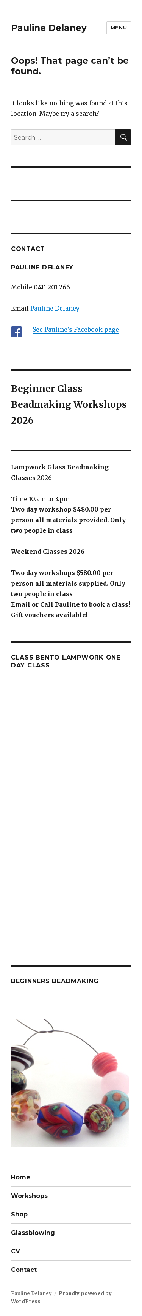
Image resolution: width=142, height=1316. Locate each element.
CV (15, 1251)
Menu (119, 28)
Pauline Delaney (49, 28)
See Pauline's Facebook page (76, 329)
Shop (19, 1214)
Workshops (29, 1195)
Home (20, 1177)
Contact (24, 1269)
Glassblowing (33, 1232)
